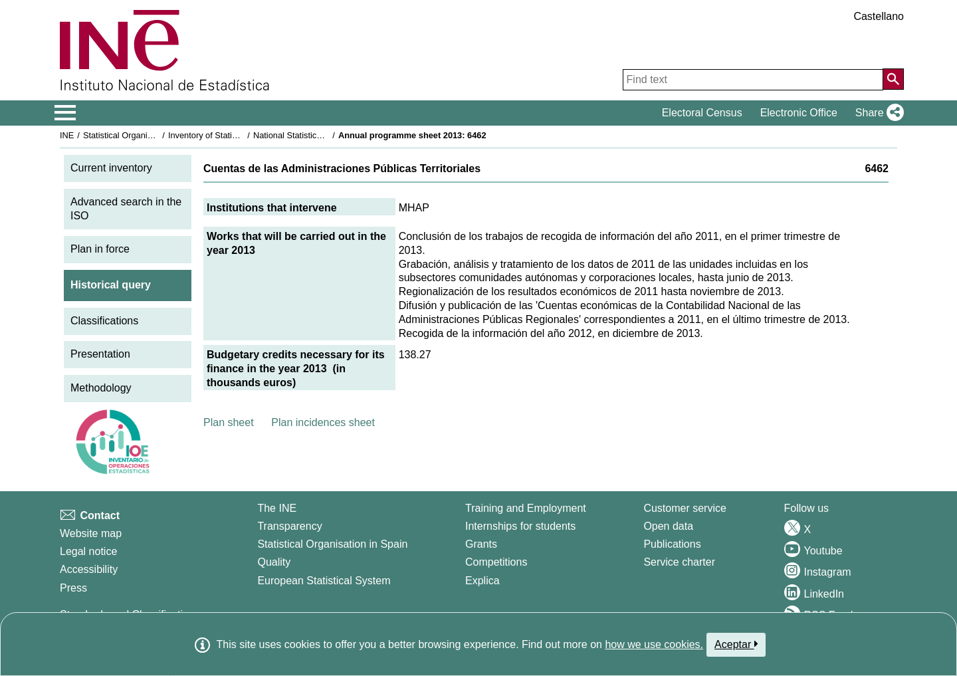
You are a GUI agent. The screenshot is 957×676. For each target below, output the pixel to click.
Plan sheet (228, 422)
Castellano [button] (878, 16)
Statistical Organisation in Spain (143, 135)
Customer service (684, 508)
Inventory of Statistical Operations (231, 135)
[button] (877, 113)
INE (67, 135)
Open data (668, 526)
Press (73, 588)
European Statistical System (323, 580)
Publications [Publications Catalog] (671, 544)
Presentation (100, 354)
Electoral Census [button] (702, 112)
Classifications (104, 320)
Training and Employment (525, 508)
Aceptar (736, 644)
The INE (276, 508)
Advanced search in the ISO (125, 208)
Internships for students (520, 526)
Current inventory (111, 167)
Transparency (289, 526)
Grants (481, 544)
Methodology (101, 388)
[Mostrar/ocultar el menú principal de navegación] (65, 113)
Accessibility (89, 569)
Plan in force (100, 249)
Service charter (679, 562)
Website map (91, 533)
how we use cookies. (654, 644)
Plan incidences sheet (323, 422)
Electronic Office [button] (798, 112)
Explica (482, 580)
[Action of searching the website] (893, 79)
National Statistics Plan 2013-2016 (318, 135)
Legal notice (88, 551)
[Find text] (753, 79)
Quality (273, 562)
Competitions (496, 562)
